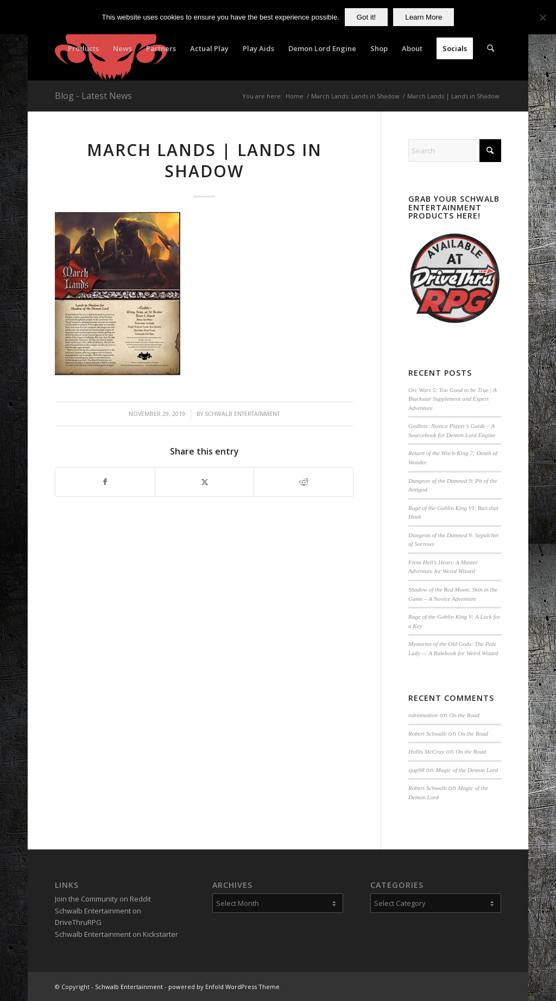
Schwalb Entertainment (242, 414)
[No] (542, 17)
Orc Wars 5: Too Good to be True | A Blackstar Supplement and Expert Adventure (452, 399)
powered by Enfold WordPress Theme (224, 987)
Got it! (366, 17)
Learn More (423, 17)
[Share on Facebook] (105, 482)
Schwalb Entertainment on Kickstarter (116, 934)
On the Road (464, 715)
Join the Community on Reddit (103, 899)
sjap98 (416, 770)
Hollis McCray (426, 751)
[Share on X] (204, 482)
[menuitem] (83, 48)
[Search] (490, 48)
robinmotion (423, 715)
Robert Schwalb (427, 733)
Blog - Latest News (93, 96)
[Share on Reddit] (303, 482)
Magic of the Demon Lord (466, 770)
